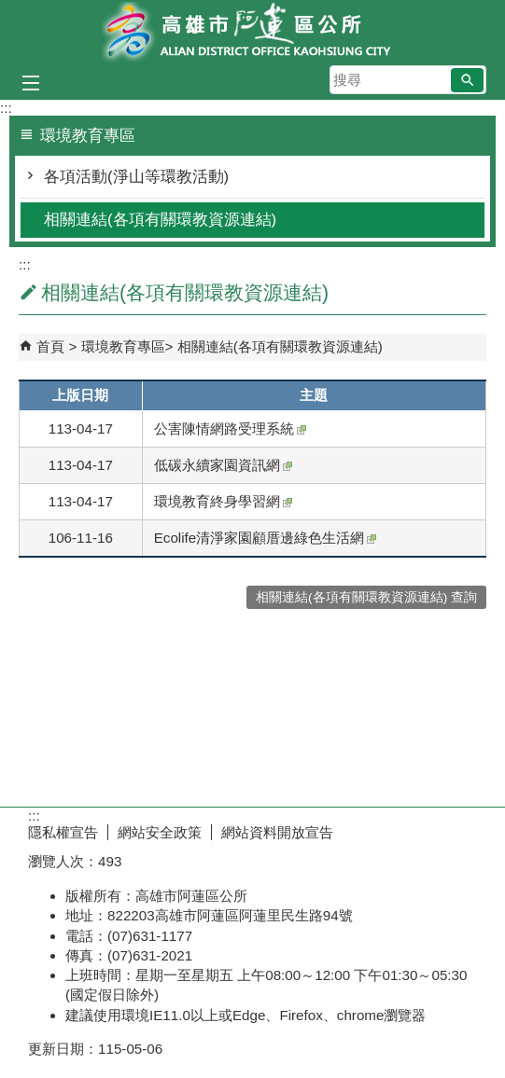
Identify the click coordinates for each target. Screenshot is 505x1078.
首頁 (50, 346)
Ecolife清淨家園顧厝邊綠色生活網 (265, 538)
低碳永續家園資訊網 (223, 465)
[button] (467, 80)
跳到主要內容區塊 (9, 9)
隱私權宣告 (63, 832)
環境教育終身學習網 (223, 501)
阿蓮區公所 (253, 31)
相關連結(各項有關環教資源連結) (160, 219)
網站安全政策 (160, 832)
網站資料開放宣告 (277, 832)
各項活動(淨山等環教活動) (136, 177)
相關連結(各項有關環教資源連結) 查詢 (366, 597)
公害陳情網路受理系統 (230, 428)
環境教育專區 (123, 346)
